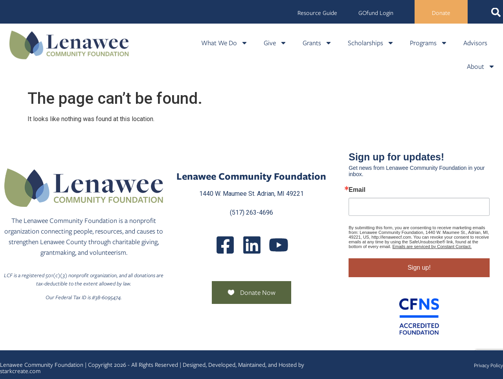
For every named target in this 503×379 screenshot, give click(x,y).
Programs (429, 42)
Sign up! (419, 267)
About (481, 66)
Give (275, 42)
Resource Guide (317, 13)
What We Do (224, 42)
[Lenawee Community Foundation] (69, 45)
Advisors (475, 43)
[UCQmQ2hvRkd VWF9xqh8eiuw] (278, 245)
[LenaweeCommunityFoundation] (225, 245)
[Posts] (252, 245)
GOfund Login (375, 13)
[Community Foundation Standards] (419, 316)
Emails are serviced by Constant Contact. (432, 246)
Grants (317, 42)
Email (357, 190)
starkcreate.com (20, 371)
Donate (441, 13)
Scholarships (371, 42)
